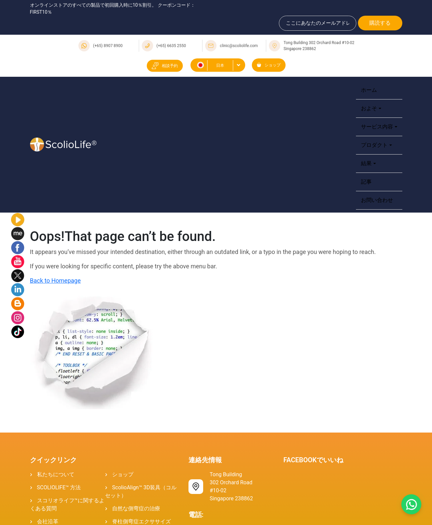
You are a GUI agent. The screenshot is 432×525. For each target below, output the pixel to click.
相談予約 (165, 65)
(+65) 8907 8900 (108, 45)
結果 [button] (366, 163)
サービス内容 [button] (377, 126)
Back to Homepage (55, 280)
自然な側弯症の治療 (136, 508)
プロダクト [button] (374, 145)
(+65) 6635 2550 (171, 45)
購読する (380, 23)
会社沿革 (47, 521)
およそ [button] (369, 108)
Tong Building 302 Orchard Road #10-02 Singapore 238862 (319, 45)
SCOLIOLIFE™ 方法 (59, 487)
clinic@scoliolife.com (239, 45)
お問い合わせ (377, 200)
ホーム (369, 90)
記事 (366, 182)
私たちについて (55, 474)
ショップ (269, 65)
